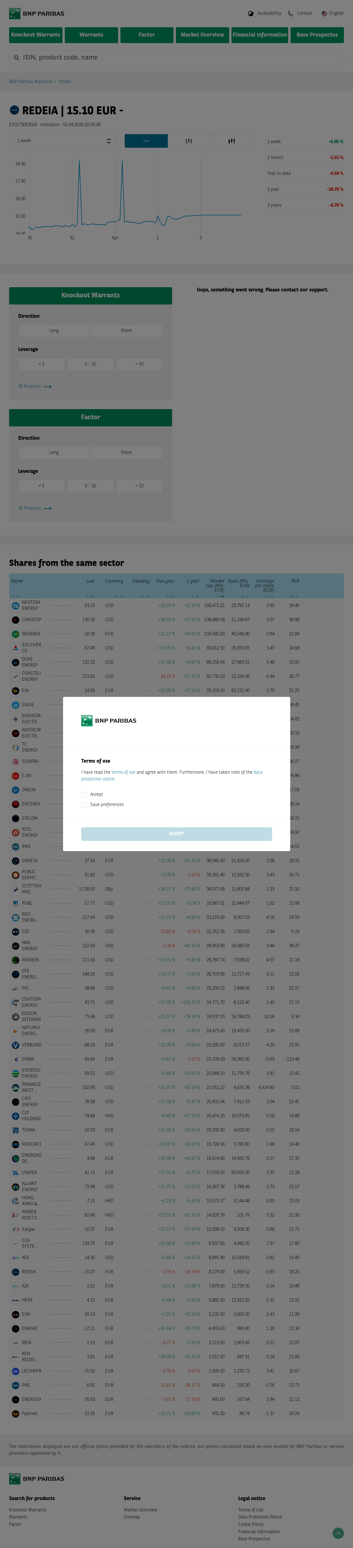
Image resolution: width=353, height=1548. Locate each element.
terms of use (123, 772)
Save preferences (107, 805)
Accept (96, 794)
